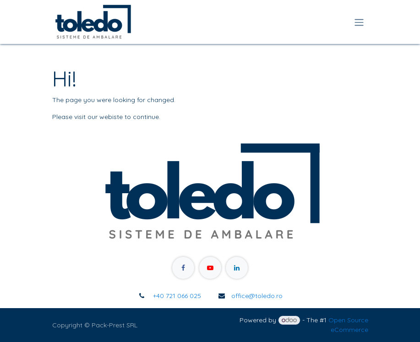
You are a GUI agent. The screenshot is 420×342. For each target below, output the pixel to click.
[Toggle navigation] (359, 22)
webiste (111, 117)
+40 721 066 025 (176, 296)
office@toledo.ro (257, 296)
